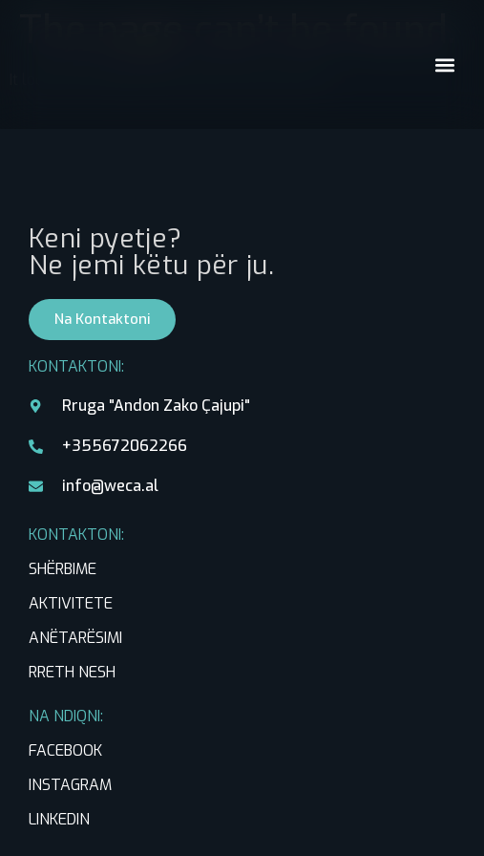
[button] (444, 64)
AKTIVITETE (71, 603)
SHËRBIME (62, 569)
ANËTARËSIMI (75, 638)
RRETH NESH (72, 672)
